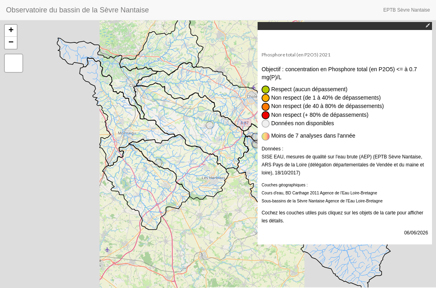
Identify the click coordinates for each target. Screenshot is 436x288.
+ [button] (11, 31)
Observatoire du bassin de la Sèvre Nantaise (77, 10)
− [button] (11, 43)
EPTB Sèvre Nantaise (406, 10)
